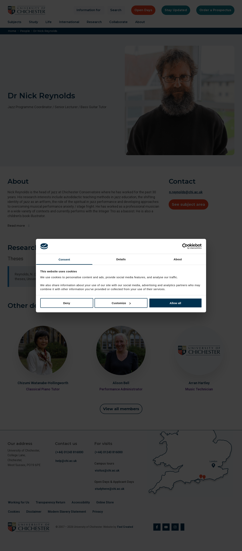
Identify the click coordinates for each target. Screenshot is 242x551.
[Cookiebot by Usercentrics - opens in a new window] (185, 246)
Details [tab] (121, 259)
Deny (66, 303)
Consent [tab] (64, 259)
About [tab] (178, 259)
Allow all (175, 303)
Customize (121, 303)
